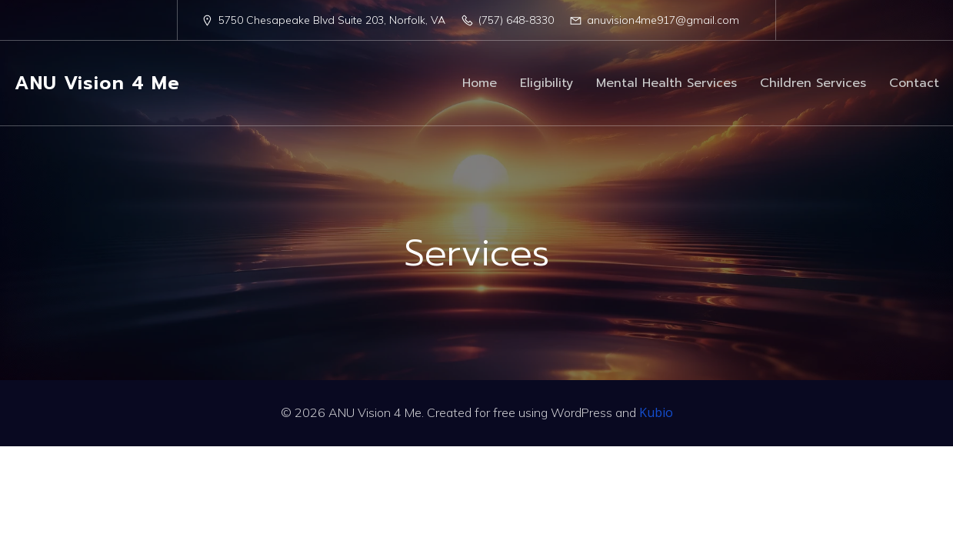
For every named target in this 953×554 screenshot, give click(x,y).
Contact (914, 83)
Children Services (813, 83)
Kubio (656, 412)
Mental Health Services (666, 83)
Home (479, 83)
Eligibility (546, 83)
